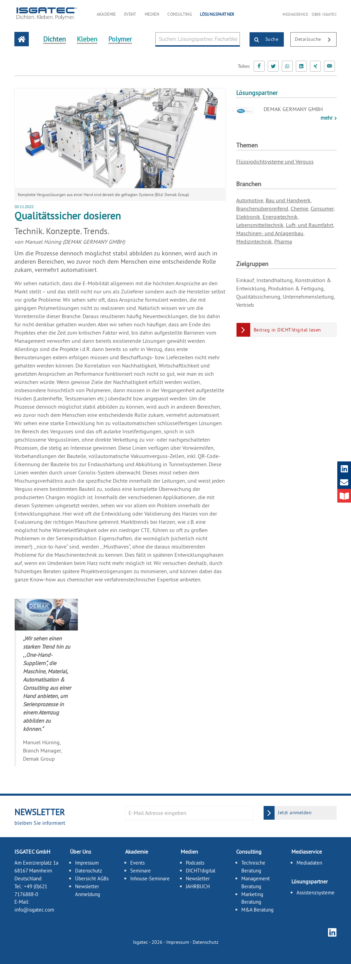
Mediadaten (309, 862)
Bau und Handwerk (288, 200)
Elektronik (248, 216)
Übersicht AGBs (92, 878)
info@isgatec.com (34, 909)
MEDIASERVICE (295, 14)
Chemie (299, 208)
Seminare (140, 870)
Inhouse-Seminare (150, 878)
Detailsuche (315, 40)
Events (137, 862)
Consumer (322, 208)
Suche (264, 40)
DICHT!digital (200, 870)
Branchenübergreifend (262, 208)
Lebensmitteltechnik (259, 224)
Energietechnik (280, 216)
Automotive (249, 200)
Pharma (283, 241)
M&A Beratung (257, 909)
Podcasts (195, 862)
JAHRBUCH (198, 886)
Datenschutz (88, 870)
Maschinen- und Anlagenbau (269, 233)
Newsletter (198, 878)
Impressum (87, 862)
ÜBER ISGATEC (324, 14)
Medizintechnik (254, 241)
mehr (327, 117)
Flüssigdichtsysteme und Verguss (275, 161)
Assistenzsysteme (315, 892)
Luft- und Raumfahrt (309, 224)
